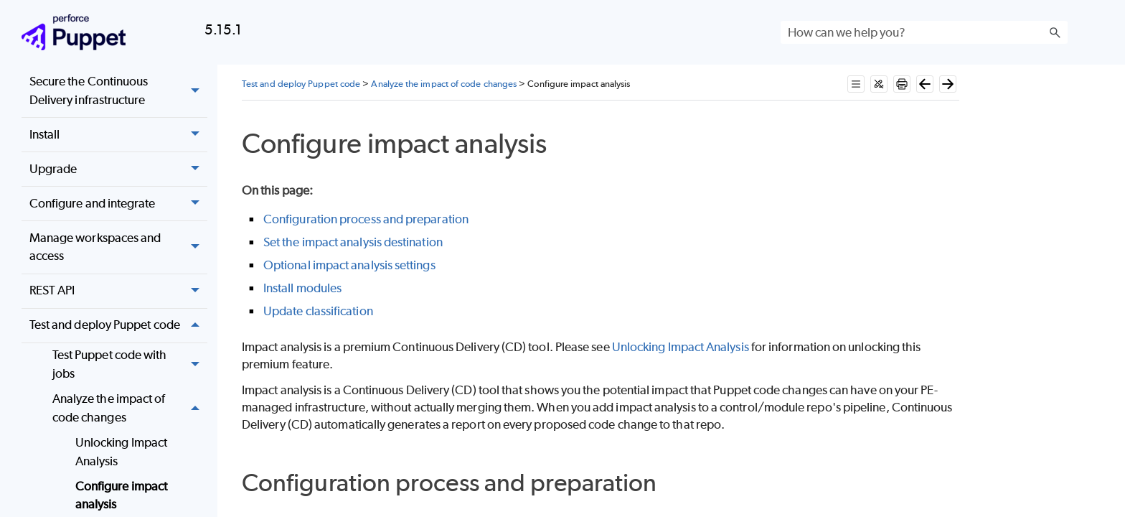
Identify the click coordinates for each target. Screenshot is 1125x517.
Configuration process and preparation (366, 219)
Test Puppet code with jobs (129, 365)
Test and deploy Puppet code (118, 326)
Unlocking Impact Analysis (121, 451)
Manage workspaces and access (118, 247)
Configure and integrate (118, 203)
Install (118, 135)
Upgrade (118, 169)
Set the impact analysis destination (353, 242)
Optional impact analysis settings (349, 265)
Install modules (302, 288)
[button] (1055, 32)
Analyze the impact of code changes (129, 408)
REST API (118, 291)
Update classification (318, 311)
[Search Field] (924, 32)
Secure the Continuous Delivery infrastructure (118, 91)
